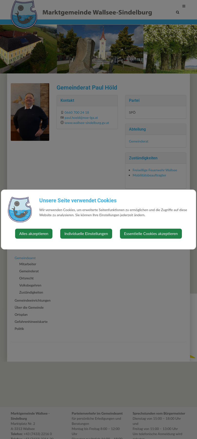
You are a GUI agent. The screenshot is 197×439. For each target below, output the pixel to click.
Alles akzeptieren (33, 233)
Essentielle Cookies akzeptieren (151, 233)
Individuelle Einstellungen (86, 233)
